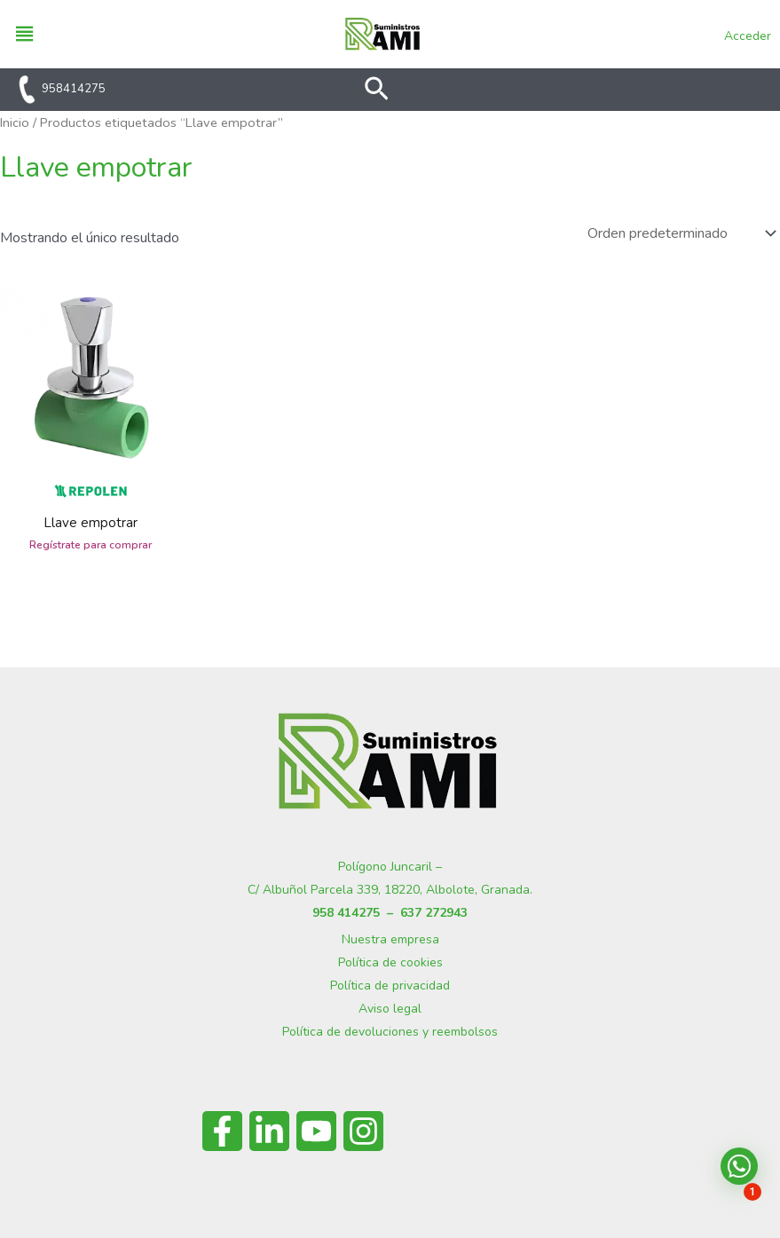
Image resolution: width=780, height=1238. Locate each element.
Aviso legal (390, 1008)
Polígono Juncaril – (390, 866)
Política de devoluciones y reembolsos (390, 1031)
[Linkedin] (269, 1131)
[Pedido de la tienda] (680, 233)
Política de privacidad (390, 985)
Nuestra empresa (390, 939)
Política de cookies (390, 962)
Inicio (14, 122)
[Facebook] (222, 1131)
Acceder (747, 36)
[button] (377, 91)
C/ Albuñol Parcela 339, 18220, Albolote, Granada (389, 889)
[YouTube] (316, 1131)
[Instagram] (363, 1131)
